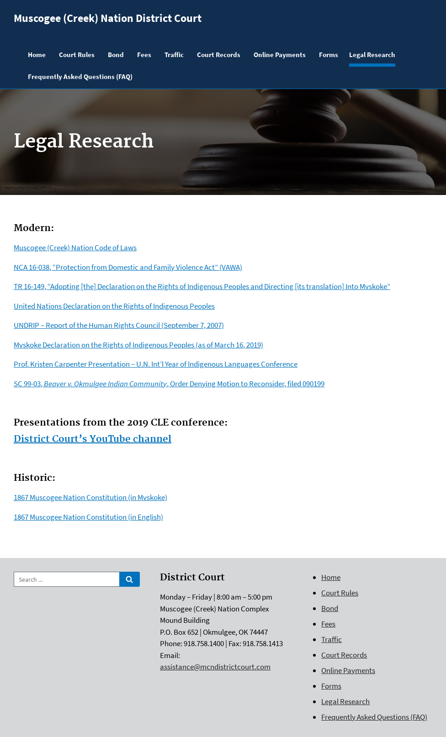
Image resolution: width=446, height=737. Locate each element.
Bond (329, 608)
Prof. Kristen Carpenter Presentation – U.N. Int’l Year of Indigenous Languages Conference (155, 364)
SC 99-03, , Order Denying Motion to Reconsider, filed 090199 (169, 384)
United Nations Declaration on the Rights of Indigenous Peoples (114, 306)
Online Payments (348, 670)
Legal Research (345, 701)
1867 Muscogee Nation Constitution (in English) (88, 517)
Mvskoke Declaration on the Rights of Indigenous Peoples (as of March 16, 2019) (138, 345)
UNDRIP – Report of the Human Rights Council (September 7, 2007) (119, 325)
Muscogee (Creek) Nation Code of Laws (75, 247)
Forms (331, 686)
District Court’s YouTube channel (92, 439)
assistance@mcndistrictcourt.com (215, 667)
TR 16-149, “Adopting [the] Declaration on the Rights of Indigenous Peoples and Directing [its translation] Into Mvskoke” (202, 286)
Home (330, 577)
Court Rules (339, 593)
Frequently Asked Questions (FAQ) (374, 717)
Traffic (331, 639)
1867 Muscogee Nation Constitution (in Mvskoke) (90, 497)
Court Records (344, 655)
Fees (328, 624)
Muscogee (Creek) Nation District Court (108, 18)
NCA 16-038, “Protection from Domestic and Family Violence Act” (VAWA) (128, 267)
